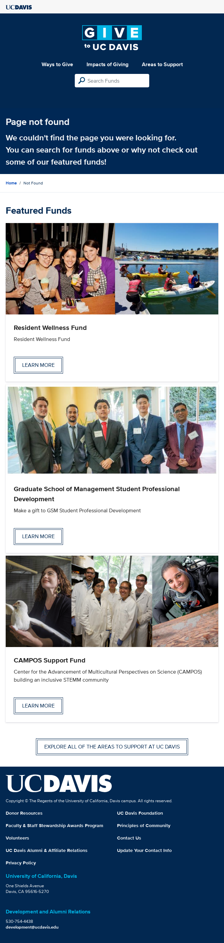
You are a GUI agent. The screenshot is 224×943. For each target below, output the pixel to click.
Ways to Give (57, 64)
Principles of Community (143, 825)
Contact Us (129, 837)
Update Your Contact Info (144, 850)
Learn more (38, 365)
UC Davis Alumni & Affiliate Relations (47, 850)
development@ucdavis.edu (32, 927)
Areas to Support (162, 64)
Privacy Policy (21, 862)
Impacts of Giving (107, 64)
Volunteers (17, 837)
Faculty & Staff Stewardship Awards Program (54, 825)
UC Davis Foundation (140, 813)
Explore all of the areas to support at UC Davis (112, 747)
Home (11, 183)
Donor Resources (24, 813)
